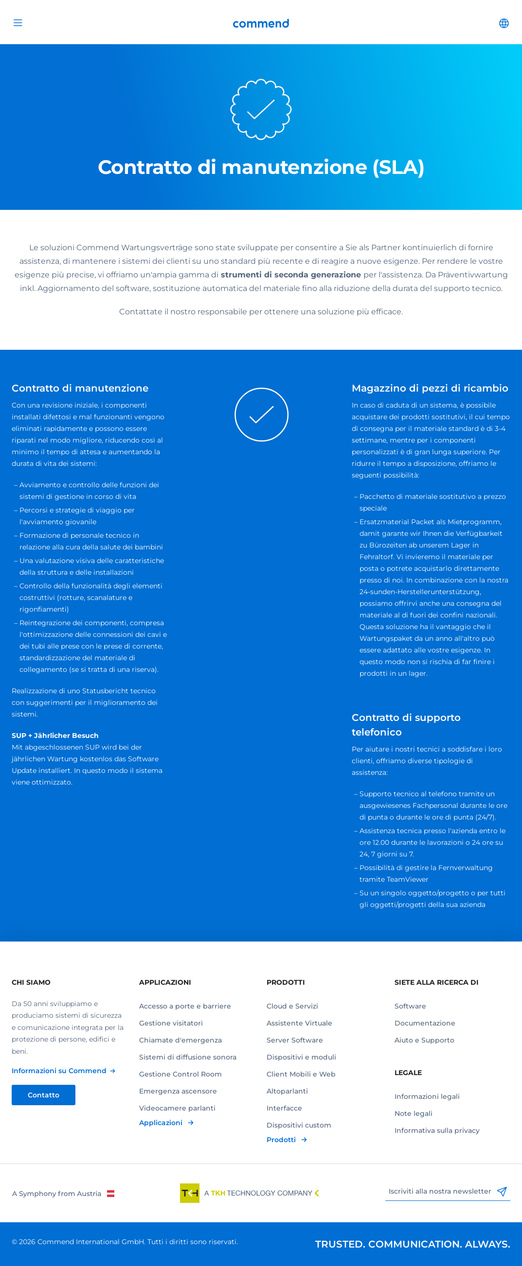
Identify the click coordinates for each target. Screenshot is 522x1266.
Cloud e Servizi (292, 1006)
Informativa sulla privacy (437, 1130)
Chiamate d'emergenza (180, 1040)
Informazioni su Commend (59, 1070)
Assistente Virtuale (299, 1023)
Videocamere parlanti (177, 1108)
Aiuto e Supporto (424, 1040)
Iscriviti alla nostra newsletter (448, 1192)
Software (410, 1006)
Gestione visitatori (171, 1023)
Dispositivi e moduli (301, 1057)
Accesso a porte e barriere (185, 1006)
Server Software (295, 1040)
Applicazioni (161, 1122)
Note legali (413, 1113)
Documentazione (425, 1023)
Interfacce (284, 1108)
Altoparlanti (287, 1091)
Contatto (43, 1095)
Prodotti (282, 1139)
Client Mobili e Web (301, 1074)
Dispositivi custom (299, 1125)
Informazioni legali (427, 1096)
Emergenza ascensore (178, 1091)
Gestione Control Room (180, 1074)
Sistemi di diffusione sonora (187, 1057)
